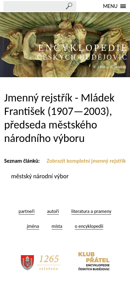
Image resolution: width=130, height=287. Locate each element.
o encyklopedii (89, 226)
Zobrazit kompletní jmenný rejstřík (86, 161)
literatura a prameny (91, 211)
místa (57, 226)
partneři (27, 211)
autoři (53, 211)
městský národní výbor (40, 176)
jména (33, 226)
